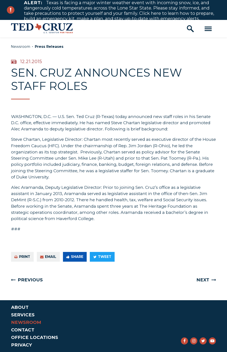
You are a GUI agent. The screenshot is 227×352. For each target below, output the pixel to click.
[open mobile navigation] (208, 29)
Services (23, 314)
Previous (30, 279)
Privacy (21, 345)
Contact (22, 330)
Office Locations (34, 337)
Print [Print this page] (22, 257)
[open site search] (190, 29)
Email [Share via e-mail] (48, 257)
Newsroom (20, 46)
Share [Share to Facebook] (74, 257)
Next (202, 279)
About (20, 307)
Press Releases (49, 46)
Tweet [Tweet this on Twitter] (102, 257)
